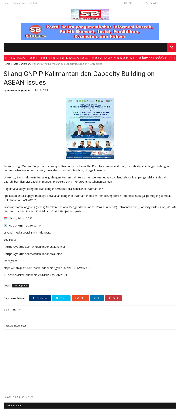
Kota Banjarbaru (22, 63)
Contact (33, 3)
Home (7, 3)
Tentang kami (19, 3)
